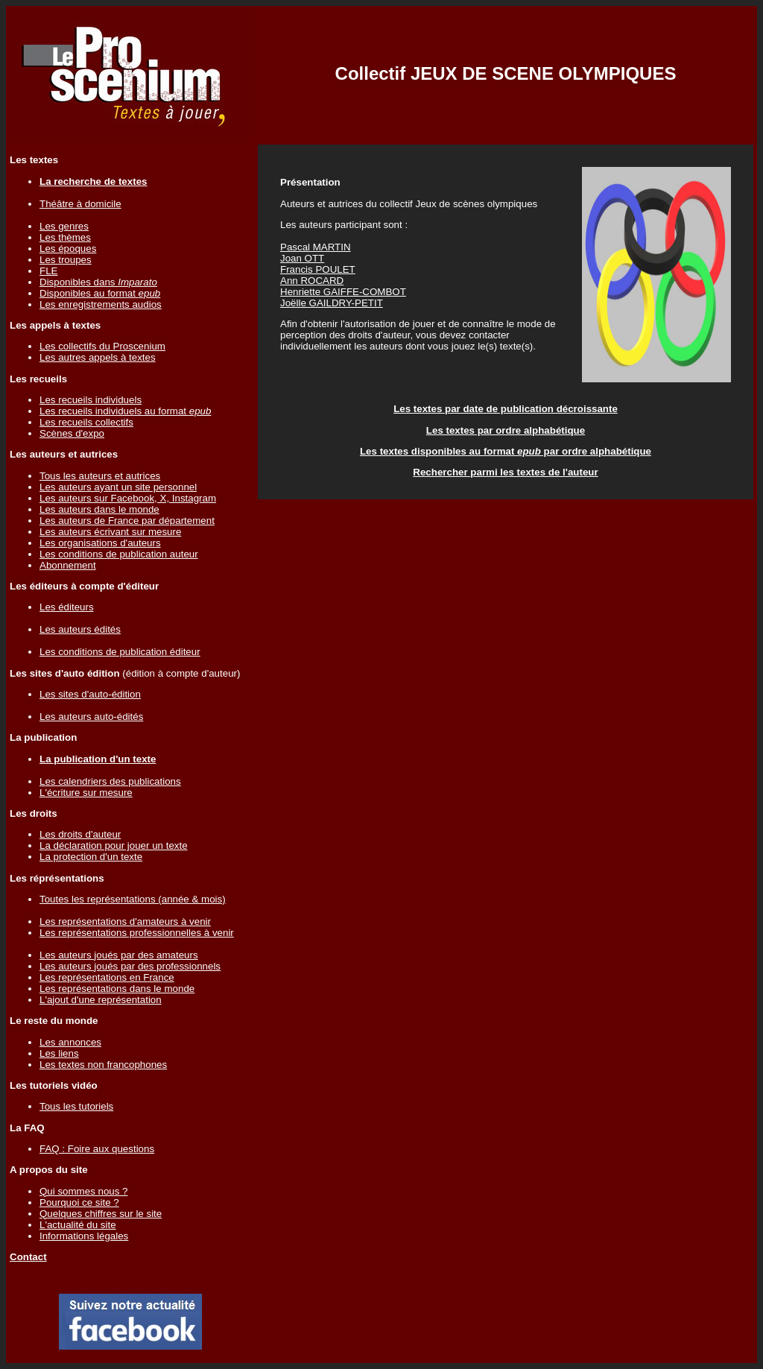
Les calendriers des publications (110, 781)
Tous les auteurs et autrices (99, 475)
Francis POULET (317, 269)
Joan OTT (302, 258)
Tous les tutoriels (76, 1106)
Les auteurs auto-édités (91, 716)
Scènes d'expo (71, 433)
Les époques (67, 248)
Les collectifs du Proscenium (102, 346)
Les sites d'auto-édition (90, 694)
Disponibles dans (98, 282)
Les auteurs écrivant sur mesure (110, 531)
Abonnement (67, 565)
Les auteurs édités (80, 629)
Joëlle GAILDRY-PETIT (331, 303)
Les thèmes (65, 237)
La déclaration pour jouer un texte (113, 845)
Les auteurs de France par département (127, 520)
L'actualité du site (77, 1224)
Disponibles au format (99, 293)
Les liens (59, 1053)
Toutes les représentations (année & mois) (132, 899)
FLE (48, 270)
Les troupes (65, 259)
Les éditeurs (66, 607)
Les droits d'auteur (80, 834)
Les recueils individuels (90, 399)
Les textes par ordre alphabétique (505, 430)
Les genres (64, 226)
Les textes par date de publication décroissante (505, 408)
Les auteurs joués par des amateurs (118, 955)
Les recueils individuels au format (125, 411)
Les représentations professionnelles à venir (136, 932)
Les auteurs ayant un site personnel (118, 487)
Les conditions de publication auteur (118, 554)
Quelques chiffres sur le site (100, 1213)
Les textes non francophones (103, 1064)
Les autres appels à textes (97, 357)
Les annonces (70, 1042)
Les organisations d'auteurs (100, 542)
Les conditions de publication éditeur (119, 651)
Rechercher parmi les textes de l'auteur (505, 472)
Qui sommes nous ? (83, 1191)
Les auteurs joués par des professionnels (130, 966)
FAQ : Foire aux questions (96, 1148)
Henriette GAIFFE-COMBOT (343, 291)
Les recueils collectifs (86, 422)
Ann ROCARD (311, 280)
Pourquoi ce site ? (79, 1202)
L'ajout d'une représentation (100, 999)
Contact (28, 1256)
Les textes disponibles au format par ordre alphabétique (505, 451)
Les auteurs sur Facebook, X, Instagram (127, 498)
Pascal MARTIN (315, 247)
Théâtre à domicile (80, 203)
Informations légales (83, 1236)
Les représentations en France (106, 977)
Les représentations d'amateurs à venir (125, 921)
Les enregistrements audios (100, 304)
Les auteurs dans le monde (99, 509)
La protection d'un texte (90, 856)
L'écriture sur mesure (86, 792)
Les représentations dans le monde (116, 988)
